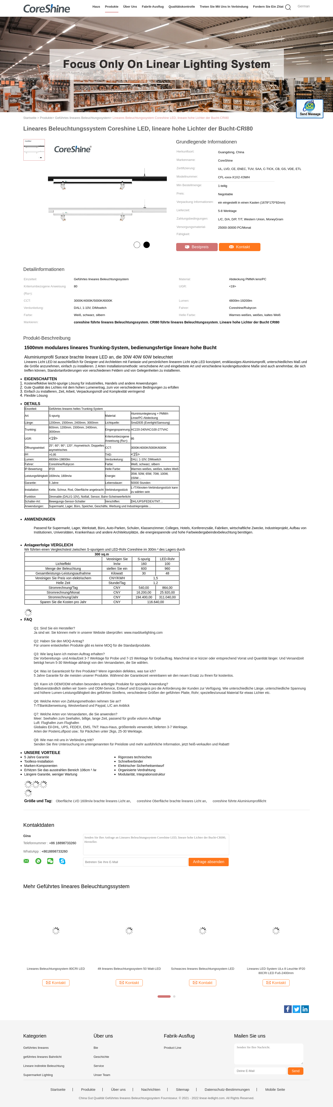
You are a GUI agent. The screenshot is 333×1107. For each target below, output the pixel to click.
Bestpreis (197, 247)
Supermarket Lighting (38, 1075)
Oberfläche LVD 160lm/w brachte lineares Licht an (93, 801)
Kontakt (239, 247)
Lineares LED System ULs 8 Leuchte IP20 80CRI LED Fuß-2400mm (276, 971)
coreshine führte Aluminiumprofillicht (239, 801)
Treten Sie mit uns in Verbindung (224, 6)
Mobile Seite (275, 1089)
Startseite (57, 1089)
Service (99, 1066)
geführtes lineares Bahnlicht (42, 1057)
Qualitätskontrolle (182, 6)
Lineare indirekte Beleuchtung (43, 1066)
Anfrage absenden (208, 862)
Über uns (130, 6)
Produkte (111, 6)
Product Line (172, 1047)
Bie (96, 1047)
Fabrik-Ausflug (153, 6)
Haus (96, 6)
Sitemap (182, 1089)
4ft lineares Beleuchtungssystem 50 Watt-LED (129, 968)
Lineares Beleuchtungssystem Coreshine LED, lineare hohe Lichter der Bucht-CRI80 (171, 118)
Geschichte (101, 1057)
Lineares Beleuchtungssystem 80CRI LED (56, 968)
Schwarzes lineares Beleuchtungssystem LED (202, 968)
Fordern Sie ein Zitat (268, 6)
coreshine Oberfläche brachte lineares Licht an (171, 801)
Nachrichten (150, 1089)
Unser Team (102, 1075)
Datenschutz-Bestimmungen (227, 1089)
